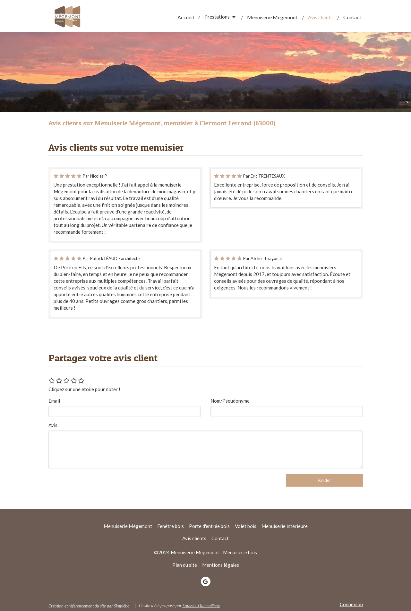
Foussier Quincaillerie (201, 605)
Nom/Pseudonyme (230, 401)
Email (54, 401)
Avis (52, 425)
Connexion (351, 604)
